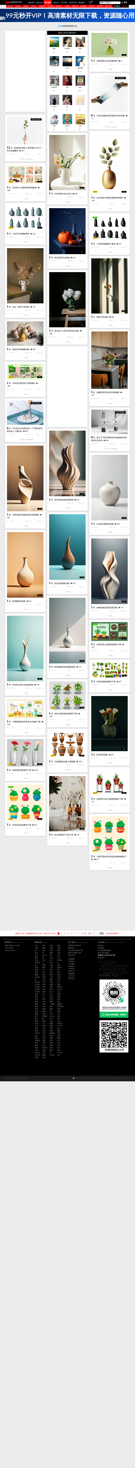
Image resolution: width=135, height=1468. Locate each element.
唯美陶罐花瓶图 (19, 877)
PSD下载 (64, 3)
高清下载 (108, 6)
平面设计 (42, 6)
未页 (89, 933)
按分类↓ (10, 6)
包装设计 (59, 6)
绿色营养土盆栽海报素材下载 (25, 997)
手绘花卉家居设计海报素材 (65, 589)
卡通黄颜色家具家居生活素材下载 (26, 1086)
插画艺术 (75, 6)
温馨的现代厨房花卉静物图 (66, 553)
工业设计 (92, 6)
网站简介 (101, 945)
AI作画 (67, 6)
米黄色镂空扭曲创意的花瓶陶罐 (67, 721)
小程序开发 (73, 3)
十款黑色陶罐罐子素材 (22, 352)
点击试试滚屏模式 (112, 933)
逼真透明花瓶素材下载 (21, 1134)
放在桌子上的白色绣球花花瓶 (25, 497)
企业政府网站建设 (104, 950)
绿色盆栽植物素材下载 (64, 1007)
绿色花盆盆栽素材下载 (63, 1226)
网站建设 (81, 3)
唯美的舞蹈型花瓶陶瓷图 (23, 960)
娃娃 (36, 1011)
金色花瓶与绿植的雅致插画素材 (68, 257)
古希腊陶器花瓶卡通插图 (64, 1125)
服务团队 (101, 948)
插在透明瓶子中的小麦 (22, 1207)
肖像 (58, 984)
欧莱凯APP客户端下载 (106, 955)
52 (90, 2)
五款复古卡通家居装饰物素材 (66, 296)
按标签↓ (18, 6)
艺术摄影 (50, 6)
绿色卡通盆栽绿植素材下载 (24, 1046)
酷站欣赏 (39, 3)
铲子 (51, 1019)
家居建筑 (83, 6)
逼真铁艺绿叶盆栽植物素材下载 (68, 1169)
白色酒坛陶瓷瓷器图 (21, 794)
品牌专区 (100, 6)
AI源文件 (56, 3)
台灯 (58, 1019)
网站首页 (31, 3)
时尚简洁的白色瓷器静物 (64, 973)
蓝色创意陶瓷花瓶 (62, 807)
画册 (51, 984)
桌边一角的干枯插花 (20, 425)
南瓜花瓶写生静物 (62, 363)
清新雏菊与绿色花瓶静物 (23, 142)
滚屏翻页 (117, 6)
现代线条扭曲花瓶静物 (22, 711)
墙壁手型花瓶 (60, 436)
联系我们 (101, 958)
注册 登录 (124, 6)
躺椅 (43, 1011)
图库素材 (47, 3)
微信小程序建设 (103, 953)
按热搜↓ (26, 6)
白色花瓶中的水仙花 (21, 265)
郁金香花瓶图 (60, 1080)
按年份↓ (34, 6)
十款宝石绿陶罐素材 (20, 309)
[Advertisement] (25, 71)
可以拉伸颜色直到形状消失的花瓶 (69, 175)
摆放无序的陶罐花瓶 (62, 478)
